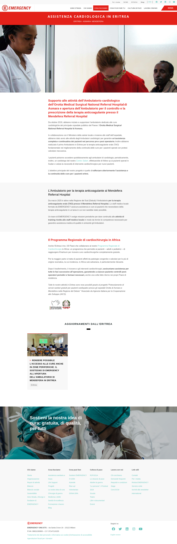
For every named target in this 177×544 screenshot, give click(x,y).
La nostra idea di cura (56, 490)
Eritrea (34, 385)
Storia (29, 475)
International (136, 493)
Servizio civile (137, 486)
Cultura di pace (134, 8)
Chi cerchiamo (116, 475)
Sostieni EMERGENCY (78, 475)
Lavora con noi (150, 8)
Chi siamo (88, 8)
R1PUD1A (134, 2)
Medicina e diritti (54, 497)
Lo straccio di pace (97, 479)
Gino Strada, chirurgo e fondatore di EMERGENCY (36, 500)
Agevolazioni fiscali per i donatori (39, 538)
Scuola (92, 493)
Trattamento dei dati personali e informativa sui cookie (47, 535)
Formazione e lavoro (56, 504)
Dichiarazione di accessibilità (81, 535)
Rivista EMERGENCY (140, 482)
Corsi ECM (115, 490)
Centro (82, 161)
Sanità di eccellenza (56, 500)
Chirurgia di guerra (55, 493)
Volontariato (73, 490)
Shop (142, 2)
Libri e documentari (97, 500)
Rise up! (72, 486)
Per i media (116, 2)
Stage (113, 486)
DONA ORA (73, 493)
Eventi (92, 504)
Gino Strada (75, 8)
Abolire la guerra (96, 482)
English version (115, 535)
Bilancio (30, 486)
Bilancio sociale (33, 490)
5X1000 (125, 2)
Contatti (135, 475)
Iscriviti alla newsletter (140, 490)
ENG (150, 2)
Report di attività (33, 482)
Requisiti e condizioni (119, 482)
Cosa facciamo (100, 8)
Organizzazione (33, 479)
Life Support (53, 482)
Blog (50, 508)
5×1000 (72, 479)
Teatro (92, 497)
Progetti (51, 486)
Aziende (72, 482)
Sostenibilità (32, 493)
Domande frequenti (118, 479)
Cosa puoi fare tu (117, 8)
